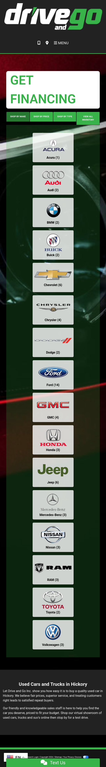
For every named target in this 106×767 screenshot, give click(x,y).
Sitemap (58, 757)
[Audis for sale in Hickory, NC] (53, 180)
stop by (62, 717)
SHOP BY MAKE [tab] (18, 116)
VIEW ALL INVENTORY (88, 118)
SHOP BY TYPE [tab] (64, 116)
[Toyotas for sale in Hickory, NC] (53, 602)
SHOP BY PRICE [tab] (41, 116)
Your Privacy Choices (75, 757)
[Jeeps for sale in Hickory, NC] (53, 472)
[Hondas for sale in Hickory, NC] (53, 440)
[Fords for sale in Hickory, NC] (53, 375)
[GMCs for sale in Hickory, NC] (53, 407)
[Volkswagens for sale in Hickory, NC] (53, 634)
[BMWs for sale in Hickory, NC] (53, 212)
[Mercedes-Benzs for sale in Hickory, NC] (53, 504)
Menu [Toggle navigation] (61, 43)
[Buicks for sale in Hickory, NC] (53, 245)
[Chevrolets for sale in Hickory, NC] (53, 277)
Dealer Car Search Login (28, 757)
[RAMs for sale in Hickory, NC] (53, 569)
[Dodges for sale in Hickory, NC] (53, 342)
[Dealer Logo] (53, 16)
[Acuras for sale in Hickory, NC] (53, 147)
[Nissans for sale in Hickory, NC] (53, 537)
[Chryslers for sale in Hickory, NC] (53, 310)
